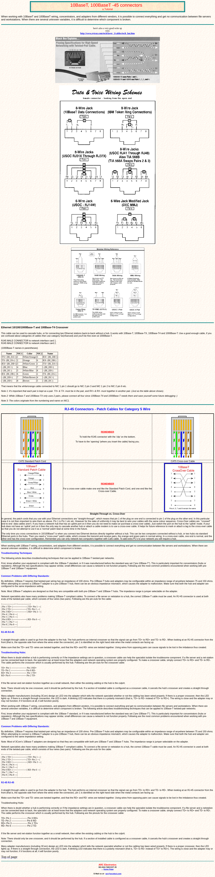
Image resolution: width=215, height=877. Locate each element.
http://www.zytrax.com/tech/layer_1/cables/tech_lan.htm (107, 33)
